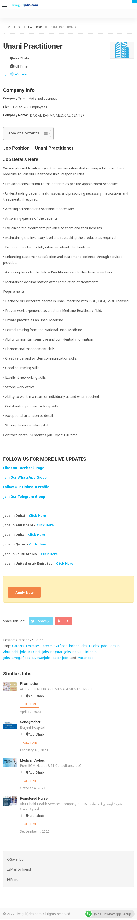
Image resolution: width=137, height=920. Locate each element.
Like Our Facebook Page (23, 467)
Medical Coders (33, 760)
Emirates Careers (39, 646)
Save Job (15, 859)
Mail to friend (19, 870)
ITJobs (94, 646)
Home (7, 27)
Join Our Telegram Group (24, 496)
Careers (18, 646)
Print (12, 880)
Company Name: (16, 115)
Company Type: (15, 98)
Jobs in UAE (73, 652)
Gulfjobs (60, 646)
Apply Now (25, 592)
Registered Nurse (35, 799)
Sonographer (31, 722)
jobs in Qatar (52, 652)
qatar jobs (60, 658)
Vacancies (85, 658)
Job (19, 27)
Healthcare (35, 27)
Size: (7, 107)
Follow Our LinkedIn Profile (26, 487)
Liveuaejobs (41, 658)
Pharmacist (29, 684)
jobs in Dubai (30, 652)
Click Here (38, 515)
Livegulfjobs (21, 658)
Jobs (104, 646)
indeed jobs (78, 646)
